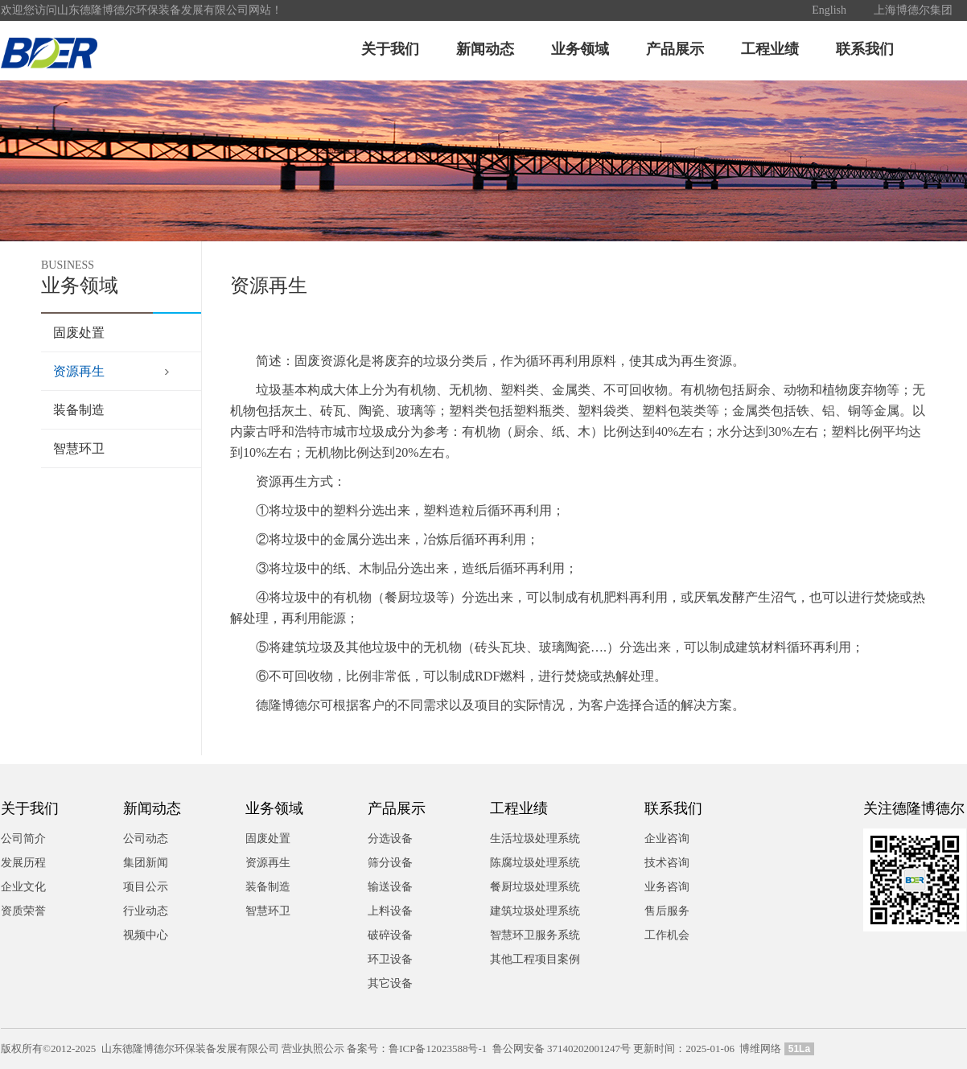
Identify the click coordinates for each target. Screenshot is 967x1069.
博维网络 (760, 1048)
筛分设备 (390, 863)
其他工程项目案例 (535, 959)
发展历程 (23, 863)
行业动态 (145, 911)
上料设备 (390, 911)
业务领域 (580, 49)
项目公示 (145, 887)
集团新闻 (145, 863)
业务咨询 (666, 887)
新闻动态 (485, 49)
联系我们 (865, 49)
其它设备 (390, 983)
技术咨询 (666, 863)
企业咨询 (666, 839)
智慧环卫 (79, 448)
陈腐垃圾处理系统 (535, 863)
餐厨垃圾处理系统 (535, 887)
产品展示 (675, 49)
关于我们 (390, 49)
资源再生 (79, 371)
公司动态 (145, 839)
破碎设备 (390, 935)
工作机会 (666, 935)
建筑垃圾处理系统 (535, 911)
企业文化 (23, 887)
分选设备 (390, 839)
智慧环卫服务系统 (535, 935)
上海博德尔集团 (913, 10)
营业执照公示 (313, 1048)
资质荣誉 (23, 911)
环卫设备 (390, 959)
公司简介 (23, 839)
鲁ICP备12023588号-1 (438, 1048)
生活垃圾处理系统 (535, 839)
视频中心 (145, 935)
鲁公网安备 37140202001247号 (561, 1048)
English (829, 10)
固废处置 (79, 332)
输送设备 (390, 887)
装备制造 (79, 410)
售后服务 (666, 911)
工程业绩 (770, 49)
